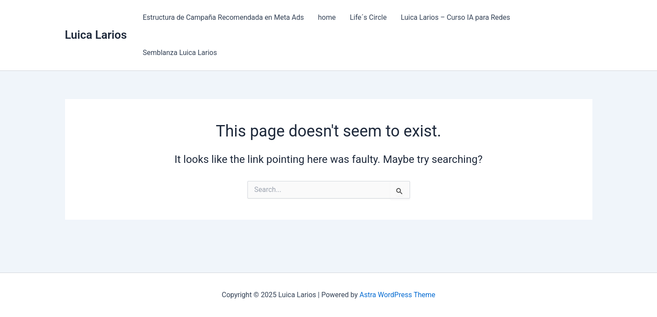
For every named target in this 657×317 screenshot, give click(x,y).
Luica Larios (96, 34)
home (327, 17)
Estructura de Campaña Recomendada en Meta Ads (223, 17)
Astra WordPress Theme (397, 295)
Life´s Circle (368, 17)
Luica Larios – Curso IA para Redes (455, 17)
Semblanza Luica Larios (180, 52)
